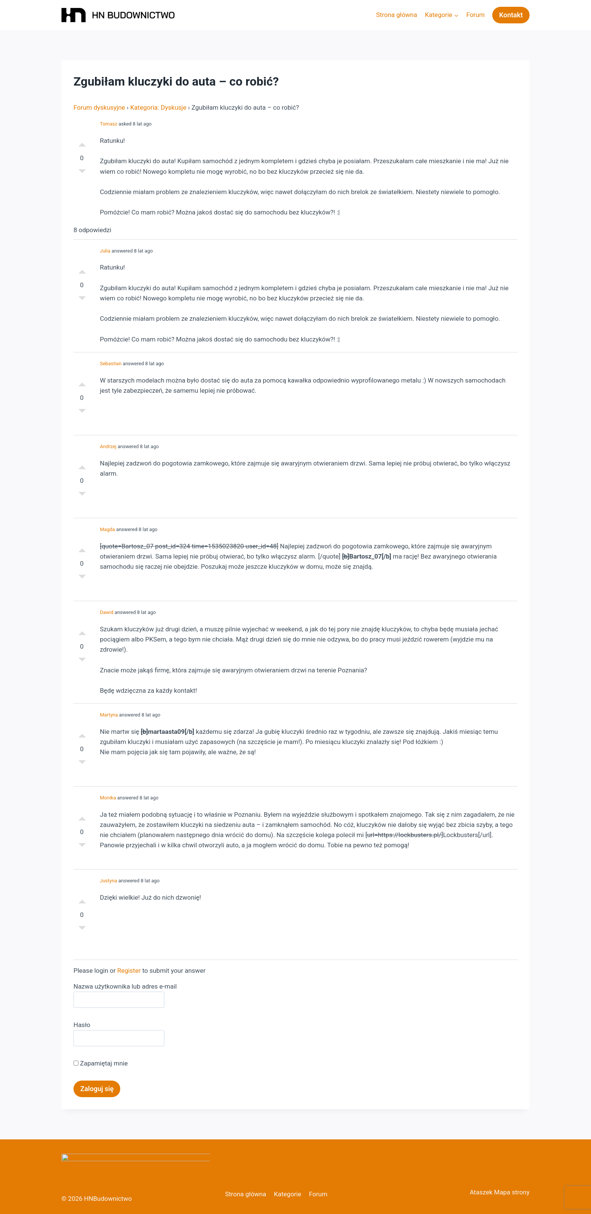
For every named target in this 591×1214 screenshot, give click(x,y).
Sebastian (110, 363)
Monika (108, 798)
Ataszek (481, 1192)
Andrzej (108, 446)
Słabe (82, 173)
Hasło (81, 1025)
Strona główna (396, 14)
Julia (105, 251)
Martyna (109, 715)
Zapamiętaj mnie (100, 1063)
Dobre (82, 143)
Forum (475, 14)
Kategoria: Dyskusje (158, 107)
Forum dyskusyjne (99, 107)
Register (129, 970)
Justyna (108, 880)
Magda (107, 529)
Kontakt (511, 15)
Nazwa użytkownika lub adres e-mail (125, 986)
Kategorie (288, 1194)
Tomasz (108, 124)
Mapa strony (512, 1192)
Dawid (106, 612)
